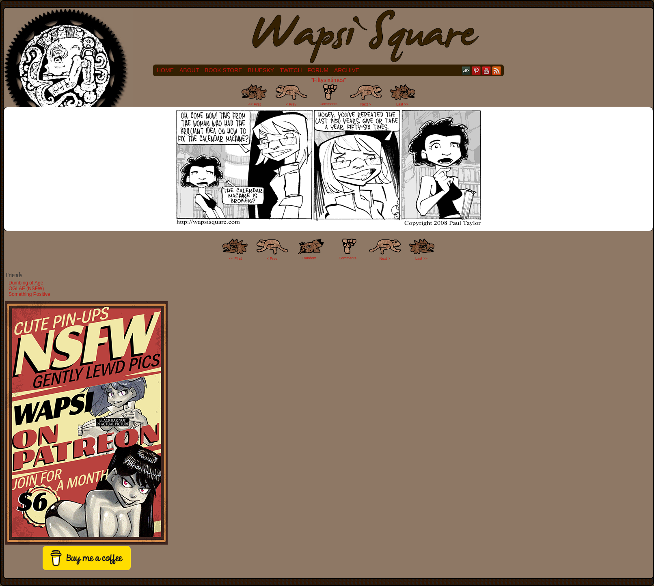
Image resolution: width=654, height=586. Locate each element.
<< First (254, 104)
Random (309, 258)
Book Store (223, 70)
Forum (318, 70)
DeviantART (466, 70)
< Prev (291, 104)
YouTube (486, 70)
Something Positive (29, 294)
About (189, 70)
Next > (365, 104)
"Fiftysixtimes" (328, 80)
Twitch (291, 70)
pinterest (476, 70)
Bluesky (261, 70)
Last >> (402, 104)
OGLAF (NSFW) (26, 288)
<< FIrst (235, 258)
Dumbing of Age (26, 283)
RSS (497, 70)
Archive (346, 70)
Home (165, 70)
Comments (328, 95)
